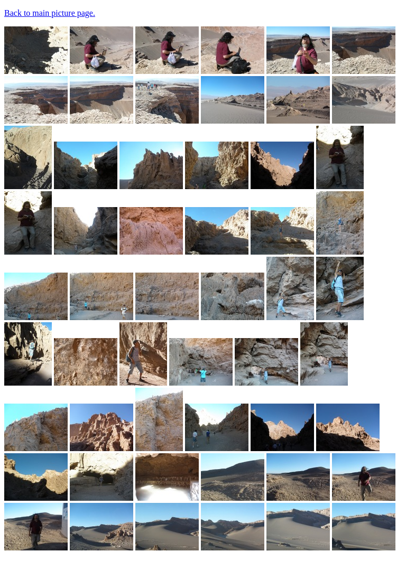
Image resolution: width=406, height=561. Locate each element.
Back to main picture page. (49, 12)
